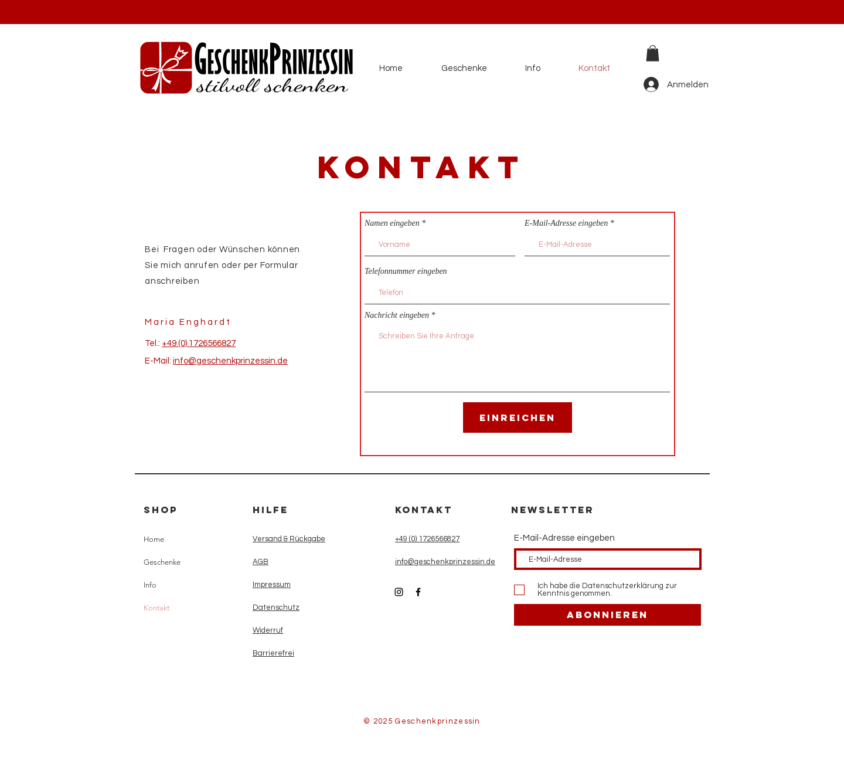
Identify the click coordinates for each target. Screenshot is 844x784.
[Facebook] (418, 592)
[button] (652, 53)
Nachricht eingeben (397, 315)
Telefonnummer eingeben (406, 271)
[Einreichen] (517, 417)
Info (150, 585)
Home (154, 539)
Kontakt (156, 607)
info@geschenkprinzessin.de (230, 361)
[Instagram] (398, 592)
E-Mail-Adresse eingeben (566, 223)
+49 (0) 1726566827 (199, 343)
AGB (260, 562)
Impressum (272, 585)
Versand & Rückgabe (289, 539)
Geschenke (162, 562)
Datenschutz (276, 607)
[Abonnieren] (607, 615)
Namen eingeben (392, 223)
